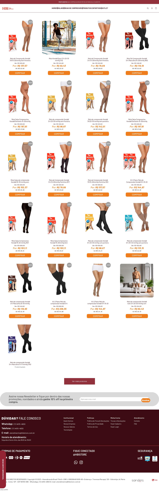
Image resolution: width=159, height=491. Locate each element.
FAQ (135, 424)
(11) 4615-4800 (21, 424)
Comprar (20, 73)
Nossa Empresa (69, 424)
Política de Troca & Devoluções (98, 421)
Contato (137, 421)
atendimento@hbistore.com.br (25, 433)
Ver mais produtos (79, 381)
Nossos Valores (69, 427)
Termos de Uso (92, 427)
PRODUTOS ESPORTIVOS (97, 8)
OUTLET (115, 8)
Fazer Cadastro (116, 424)
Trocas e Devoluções (118, 421)
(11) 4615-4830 (19, 428)
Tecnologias (68, 430)
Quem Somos (68, 421)
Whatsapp (75, 462)
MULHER (55, 8)
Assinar (143, 399)
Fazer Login (115, 427)
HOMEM (44, 8)
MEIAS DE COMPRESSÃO (73, 8)
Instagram (81, 462)
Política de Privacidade (95, 424)
